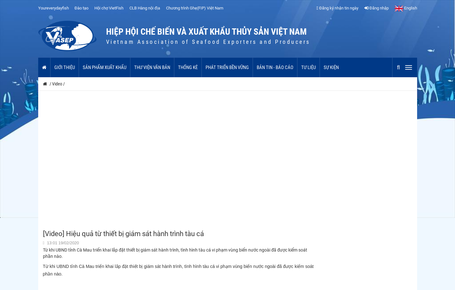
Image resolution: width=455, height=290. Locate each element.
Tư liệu (308, 67)
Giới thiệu (64, 67)
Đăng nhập (376, 8)
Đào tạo (81, 8)
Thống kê (188, 67)
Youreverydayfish (53, 8)
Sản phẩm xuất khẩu (104, 67)
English (406, 8)
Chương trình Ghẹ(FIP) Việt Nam (194, 8)
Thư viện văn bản (152, 67)
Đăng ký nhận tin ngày (337, 8)
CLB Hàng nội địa (144, 8)
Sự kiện (331, 67)
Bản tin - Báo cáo (275, 67)
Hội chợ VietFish (108, 8)
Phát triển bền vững (227, 67)
